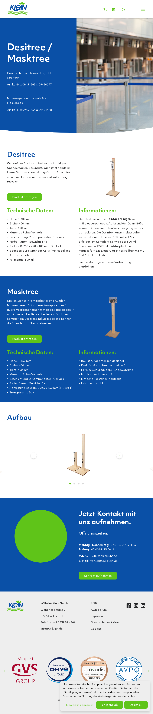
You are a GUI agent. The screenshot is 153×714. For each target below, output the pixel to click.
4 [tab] (83, 483)
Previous (34, 456)
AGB (94, 603)
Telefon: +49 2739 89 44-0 (58, 622)
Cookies (96, 628)
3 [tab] (78, 483)
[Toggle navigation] (143, 10)
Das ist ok (136, 705)
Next (119, 456)
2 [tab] (74, 483)
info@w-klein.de (52, 628)
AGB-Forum (99, 609)
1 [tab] (70, 483)
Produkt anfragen (24, 197)
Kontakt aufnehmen (98, 575)
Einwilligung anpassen (80, 705)
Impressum (98, 616)
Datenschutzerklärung (104, 622)
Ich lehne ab (109, 705)
